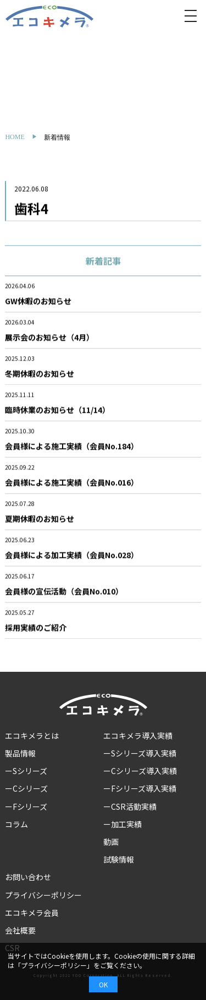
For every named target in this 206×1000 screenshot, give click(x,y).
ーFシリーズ (26, 806)
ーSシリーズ (26, 770)
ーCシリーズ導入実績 (140, 770)
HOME (14, 137)
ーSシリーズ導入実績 (139, 753)
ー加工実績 (122, 824)
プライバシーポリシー (43, 894)
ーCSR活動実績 (130, 806)
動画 (111, 841)
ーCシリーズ (26, 788)
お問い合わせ (28, 876)
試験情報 (118, 859)
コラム (16, 824)
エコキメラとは (32, 735)
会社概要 (20, 930)
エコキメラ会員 (32, 912)
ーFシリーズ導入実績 (139, 788)
